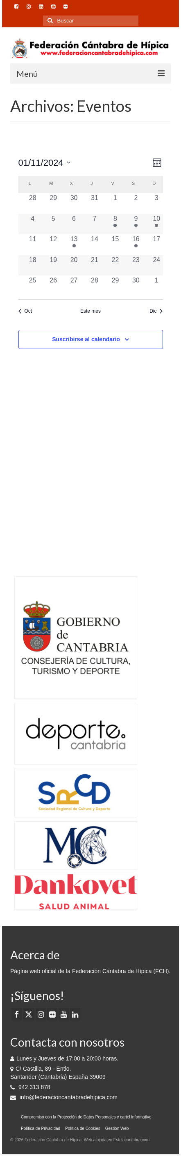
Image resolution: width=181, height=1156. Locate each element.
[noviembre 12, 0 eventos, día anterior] (53, 244)
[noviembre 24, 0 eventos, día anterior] (156, 265)
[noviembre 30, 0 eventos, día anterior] (136, 286)
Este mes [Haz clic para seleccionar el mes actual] (90, 311)
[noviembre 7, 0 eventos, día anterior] (94, 224)
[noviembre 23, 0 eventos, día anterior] (136, 265)
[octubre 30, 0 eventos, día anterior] (73, 203)
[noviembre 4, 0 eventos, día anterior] (33, 224)
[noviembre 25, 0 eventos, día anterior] (33, 286)
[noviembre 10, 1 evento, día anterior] (156, 224)
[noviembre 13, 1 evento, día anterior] (73, 244)
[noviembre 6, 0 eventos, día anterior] (73, 224)
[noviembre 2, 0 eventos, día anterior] (136, 203)
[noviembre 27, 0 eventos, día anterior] (73, 286)
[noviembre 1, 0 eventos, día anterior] (115, 203)
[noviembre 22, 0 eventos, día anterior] (115, 265)
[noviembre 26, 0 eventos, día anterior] (53, 286)
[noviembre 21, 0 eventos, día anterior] (94, 265)
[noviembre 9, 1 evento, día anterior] (136, 224)
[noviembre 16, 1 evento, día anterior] (136, 244)
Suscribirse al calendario (86, 339)
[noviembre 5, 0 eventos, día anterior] (53, 224)
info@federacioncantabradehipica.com (64, 1097)
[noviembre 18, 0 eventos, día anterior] (33, 265)
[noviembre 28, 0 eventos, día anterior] (94, 286)
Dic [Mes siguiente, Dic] (156, 311)
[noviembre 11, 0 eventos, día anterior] (33, 244)
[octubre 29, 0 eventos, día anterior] (53, 203)
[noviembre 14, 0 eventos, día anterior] (94, 244)
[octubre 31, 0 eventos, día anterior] (94, 203)
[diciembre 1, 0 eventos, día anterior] (156, 286)
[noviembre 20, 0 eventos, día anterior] (73, 265)
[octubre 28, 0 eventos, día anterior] (33, 203)
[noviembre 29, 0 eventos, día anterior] (115, 286)
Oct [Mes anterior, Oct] (25, 311)
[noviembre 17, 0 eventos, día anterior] (156, 244)
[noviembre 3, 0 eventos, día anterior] (156, 203)
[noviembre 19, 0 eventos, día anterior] (53, 265)
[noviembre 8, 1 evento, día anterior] (115, 224)
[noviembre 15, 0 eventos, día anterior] (115, 244)
